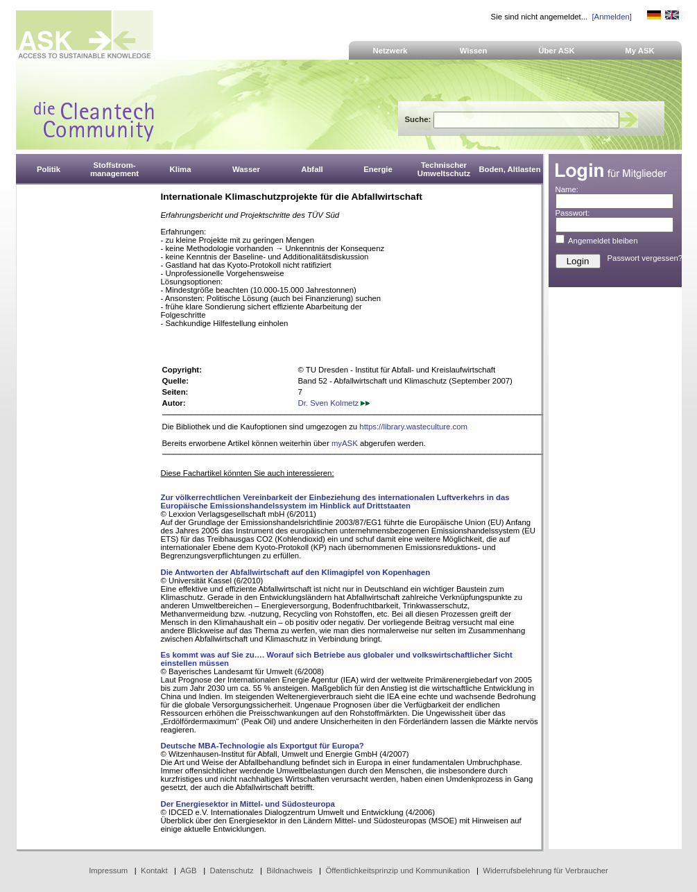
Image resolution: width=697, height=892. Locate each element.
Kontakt (154, 870)
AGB (188, 870)
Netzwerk (390, 50)
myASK (345, 443)
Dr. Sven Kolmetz (334, 403)
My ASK (640, 50)
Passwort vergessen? (645, 258)
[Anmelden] (611, 16)
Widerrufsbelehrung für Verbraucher (545, 870)
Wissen (474, 50)
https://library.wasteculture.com (413, 426)
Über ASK (556, 50)
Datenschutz (231, 870)
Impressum (108, 870)
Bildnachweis (289, 870)
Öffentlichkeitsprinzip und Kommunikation (397, 870)
